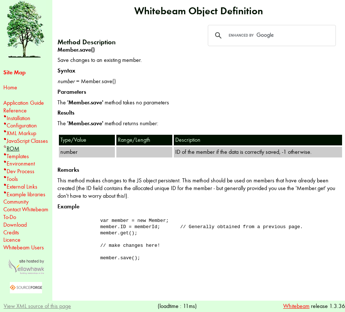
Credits (11, 232)
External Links (22, 186)
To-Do (9, 216)
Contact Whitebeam (25, 209)
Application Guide (23, 102)
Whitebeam (296, 305)
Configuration (22, 125)
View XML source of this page (37, 305)
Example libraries (26, 194)
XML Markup (21, 133)
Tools (12, 178)
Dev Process (20, 171)
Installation (18, 118)
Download (15, 224)
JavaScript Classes (27, 140)
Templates (18, 156)
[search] (271, 35)
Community (16, 201)
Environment (21, 163)
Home (10, 87)
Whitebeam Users (23, 247)
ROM (13, 148)
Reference (15, 110)
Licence (11, 239)
